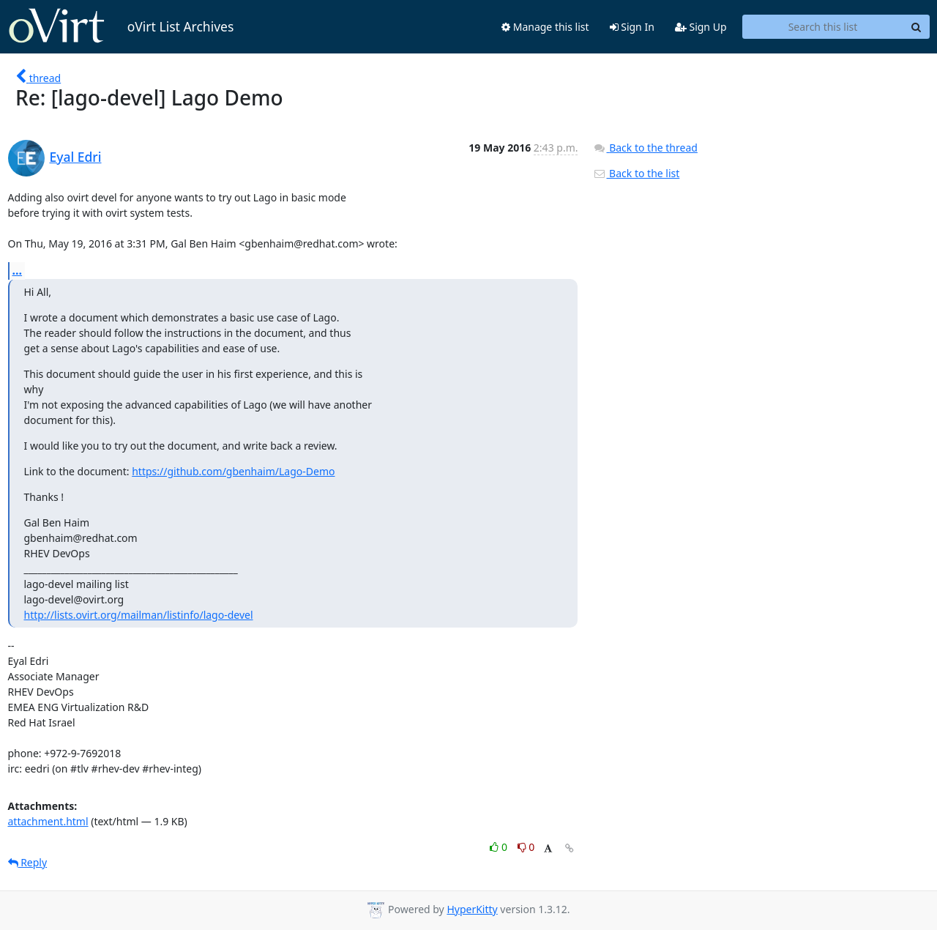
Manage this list (545, 27)
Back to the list (636, 173)
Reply (28, 862)
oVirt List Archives (121, 26)
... (17, 270)
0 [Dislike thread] (526, 847)
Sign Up (701, 27)
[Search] (916, 27)
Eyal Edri (76, 156)
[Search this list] (823, 27)
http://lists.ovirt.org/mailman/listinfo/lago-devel (138, 615)
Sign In (632, 27)
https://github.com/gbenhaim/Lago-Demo (233, 471)
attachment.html (48, 821)
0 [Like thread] (499, 847)
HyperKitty (472, 909)
